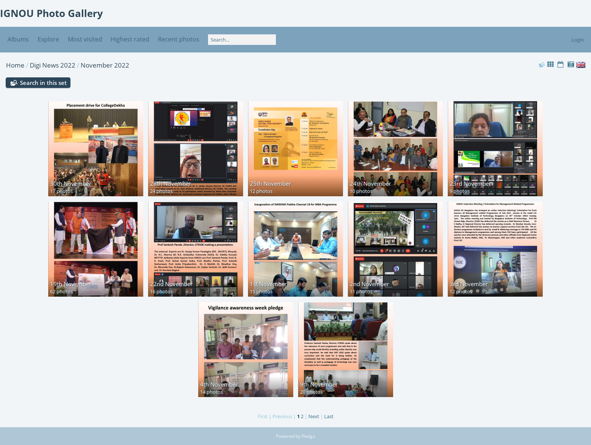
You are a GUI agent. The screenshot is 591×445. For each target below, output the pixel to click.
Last (329, 416)
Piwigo (308, 436)
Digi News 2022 (52, 65)
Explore (48, 39)
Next (313, 416)
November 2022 (105, 65)
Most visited (85, 39)
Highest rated (129, 39)
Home (15, 65)
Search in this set (43, 82)
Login (577, 39)
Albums (18, 39)
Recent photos (178, 39)
